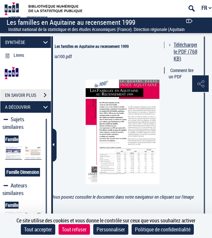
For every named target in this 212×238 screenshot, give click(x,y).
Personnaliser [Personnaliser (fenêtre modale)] (111, 229)
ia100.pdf (63, 56)
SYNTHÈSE (27, 42)
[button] (200, 84)
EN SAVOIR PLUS (28, 95)
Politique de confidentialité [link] (163, 229)
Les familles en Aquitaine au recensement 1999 (92, 46)
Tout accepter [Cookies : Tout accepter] (38, 229)
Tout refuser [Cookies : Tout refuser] (74, 229)
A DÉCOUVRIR (27, 107)
